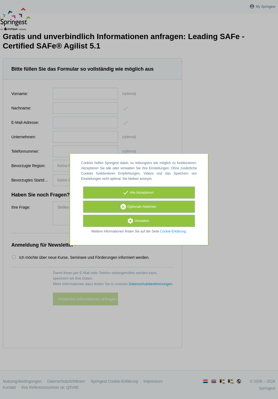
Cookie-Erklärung (173, 231)
